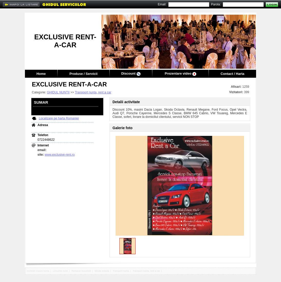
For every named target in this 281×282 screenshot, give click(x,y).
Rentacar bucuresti (81, 271)
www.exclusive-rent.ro (60, 154)
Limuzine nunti (60, 271)
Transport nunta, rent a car (93, 92)
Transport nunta (121, 271)
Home (41, 74)
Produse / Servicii (83, 74)
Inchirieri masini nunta (38, 271)
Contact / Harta (232, 74)
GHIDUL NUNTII (58, 92)
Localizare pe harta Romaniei (59, 118)
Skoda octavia (102, 271)
